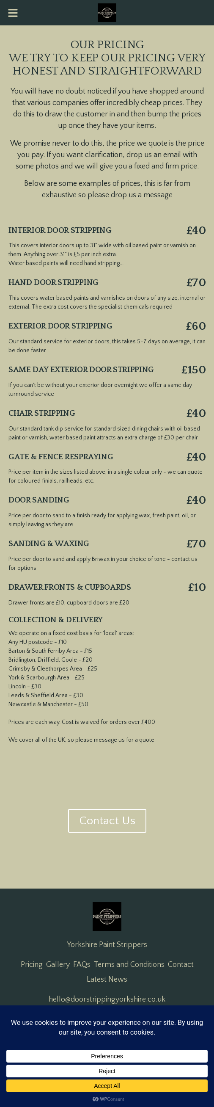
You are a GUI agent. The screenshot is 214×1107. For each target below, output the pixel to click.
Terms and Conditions (129, 965)
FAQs (82, 965)
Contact (181, 965)
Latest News (107, 979)
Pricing (32, 965)
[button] (13, 12)
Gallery (58, 965)
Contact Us (107, 820)
